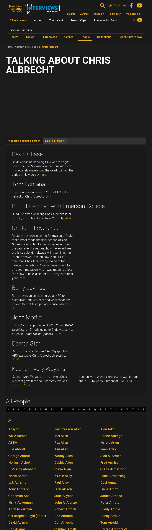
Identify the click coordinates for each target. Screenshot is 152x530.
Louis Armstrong (113, 476)
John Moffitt (27, 317)
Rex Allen (61, 442)
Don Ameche (64, 522)
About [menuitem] (38, 20)
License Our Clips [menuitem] (21, 30)
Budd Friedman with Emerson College (58, 206)
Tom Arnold (109, 522)
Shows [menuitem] (14, 37)
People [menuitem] (85, 37)
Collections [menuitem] (104, 37)
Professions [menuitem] (49, 37)
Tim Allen (61, 449)
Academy (98, 13)
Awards (84, 13)
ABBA (12, 442)
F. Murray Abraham (22, 469)
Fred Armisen (110, 462)
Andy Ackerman (20, 509)
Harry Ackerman (20, 502)
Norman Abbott (19, 462)
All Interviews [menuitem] (18, 20)
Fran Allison (63, 489)
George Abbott (19, 456)
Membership (133, 13)
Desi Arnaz (108, 482)
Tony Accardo (18, 489)
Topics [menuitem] (30, 37)
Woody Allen (63, 456)
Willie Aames (17, 436)
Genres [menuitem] (69, 37)
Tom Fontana (28, 184)
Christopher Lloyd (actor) (27, 516)
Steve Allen (62, 469)
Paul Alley (61, 482)
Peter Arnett (109, 502)
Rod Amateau (64, 516)
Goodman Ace (18, 496)
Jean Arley (108, 449)
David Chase (27, 154)
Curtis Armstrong (113, 469)
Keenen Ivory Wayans (38, 369)
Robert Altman (65, 509)
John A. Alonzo (65, 502)
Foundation (115, 13)
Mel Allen (61, 436)
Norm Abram (18, 476)
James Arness (111, 496)
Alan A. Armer (110, 456)
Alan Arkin (107, 429)
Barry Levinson (30, 287)
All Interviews (22, 46)
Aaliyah (13, 429)
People (36, 46)
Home (9, 46)
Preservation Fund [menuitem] (105, 20)
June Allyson (64, 496)
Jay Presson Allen (67, 429)
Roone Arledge (111, 436)
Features (70, 13)
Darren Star (26, 343)
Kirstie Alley (63, 476)
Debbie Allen (63, 462)
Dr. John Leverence (36, 228)
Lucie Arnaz (109, 489)
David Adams (18, 522)
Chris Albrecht (50, 46)
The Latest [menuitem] (56, 20)
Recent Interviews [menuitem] (130, 37)
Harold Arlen (109, 442)
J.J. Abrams (17, 482)
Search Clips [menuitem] (78, 20)
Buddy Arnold (110, 509)
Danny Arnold (110, 516)
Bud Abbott (16, 449)
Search (116, 6)
